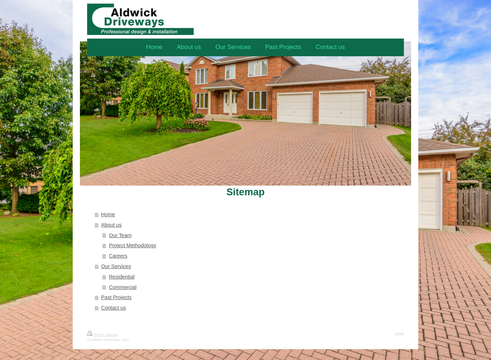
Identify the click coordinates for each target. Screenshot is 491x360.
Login (399, 333)
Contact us (113, 308)
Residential (121, 277)
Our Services (116, 266)
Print (95, 335)
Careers (118, 256)
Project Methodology (132, 245)
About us (111, 225)
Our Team (120, 235)
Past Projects (116, 297)
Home (108, 214)
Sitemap (111, 335)
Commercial (122, 287)
